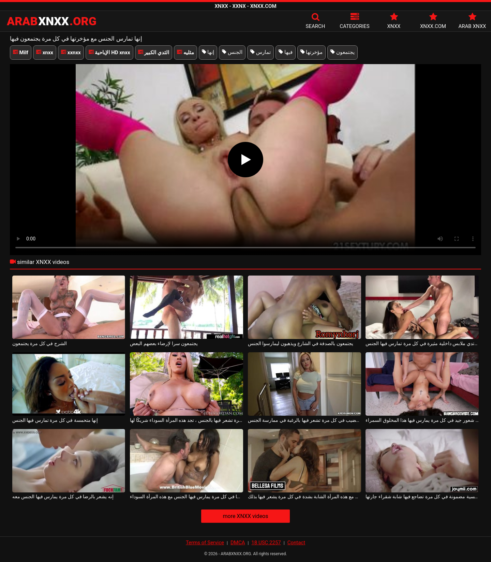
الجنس (232, 52)
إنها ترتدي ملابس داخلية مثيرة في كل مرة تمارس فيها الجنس (422, 343)
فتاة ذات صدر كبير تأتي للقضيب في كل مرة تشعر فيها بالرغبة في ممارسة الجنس (304, 420)
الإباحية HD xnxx (109, 52)
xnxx (44, 52)
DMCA (237, 542)
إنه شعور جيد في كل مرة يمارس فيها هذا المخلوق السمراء (422, 420)
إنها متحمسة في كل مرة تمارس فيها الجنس (55, 420)
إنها (208, 52)
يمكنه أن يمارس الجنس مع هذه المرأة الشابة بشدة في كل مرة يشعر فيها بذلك (304, 496)
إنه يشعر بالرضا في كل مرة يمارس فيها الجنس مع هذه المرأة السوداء (186, 496)
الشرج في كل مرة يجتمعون (39, 343)
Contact (296, 542)
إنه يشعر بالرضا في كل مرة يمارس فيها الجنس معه (63, 496)
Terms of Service (205, 542)
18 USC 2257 (266, 542)
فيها (286, 52)
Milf (20, 52)
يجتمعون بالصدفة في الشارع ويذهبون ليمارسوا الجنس (300, 343)
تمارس (260, 52)
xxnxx (71, 52)
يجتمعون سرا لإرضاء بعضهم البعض (164, 343)
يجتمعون (342, 52)
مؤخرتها (311, 52)
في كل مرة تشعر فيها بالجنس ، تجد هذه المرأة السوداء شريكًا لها (186, 420)
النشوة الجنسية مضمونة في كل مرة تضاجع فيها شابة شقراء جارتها (422, 496)
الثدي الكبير (153, 52)
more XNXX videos (245, 516)
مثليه (185, 52)
